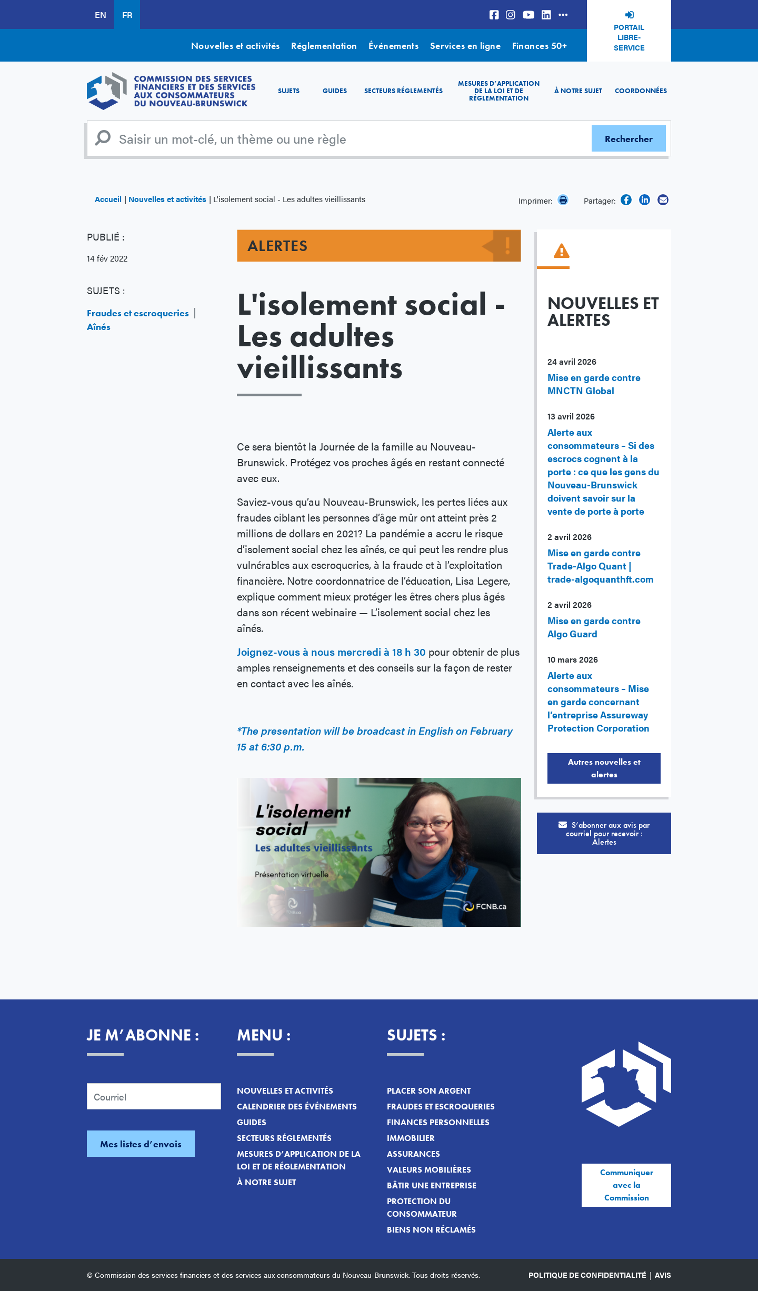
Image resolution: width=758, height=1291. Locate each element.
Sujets (289, 90)
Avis (663, 1274)
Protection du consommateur (422, 1207)
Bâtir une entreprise (431, 1185)
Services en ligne (465, 45)
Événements (393, 45)
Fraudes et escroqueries (138, 313)
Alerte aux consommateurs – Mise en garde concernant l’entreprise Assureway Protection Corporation (598, 701)
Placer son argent (429, 1090)
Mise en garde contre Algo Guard (594, 627)
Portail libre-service (629, 37)
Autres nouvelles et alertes (604, 768)
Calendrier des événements (297, 1106)
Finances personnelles (438, 1122)
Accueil (108, 198)
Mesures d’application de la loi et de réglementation (499, 91)
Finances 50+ (539, 45)
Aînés (99, 327)
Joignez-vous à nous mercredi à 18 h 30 (331, 651)
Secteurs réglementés (403, 90)
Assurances (413, 1153)
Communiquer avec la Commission (626, 1185)
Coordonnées (641, 90)
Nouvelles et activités (235, 45)
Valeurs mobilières (429, 1169)
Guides (335, 90)
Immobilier (411, 1138)
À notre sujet (578, 90)
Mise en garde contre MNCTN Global (594, 384)
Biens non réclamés (431, 1229)
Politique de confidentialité (587, 1274)
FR (127, 14)
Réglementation (324, 45)
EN (100, 14)
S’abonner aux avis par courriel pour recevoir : (604, 833)
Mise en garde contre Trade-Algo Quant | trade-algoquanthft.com (600, 565)
